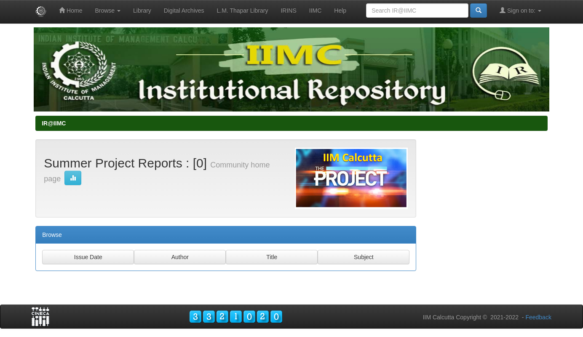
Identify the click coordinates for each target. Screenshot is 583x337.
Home (70, 10)
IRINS (288, 10)
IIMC (315, 10)
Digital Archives (184, 10)
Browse (107, 10)
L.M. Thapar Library (242, 10)
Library (142, 10)
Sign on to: (520, 10)
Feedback (538, 317)
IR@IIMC (54, 123)
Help (340, 10)
